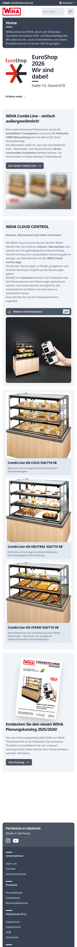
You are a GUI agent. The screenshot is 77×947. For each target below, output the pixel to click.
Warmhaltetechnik (17, 903)
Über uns (11, 863)
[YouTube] (16, 841)
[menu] (70, 12)
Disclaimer (12, 937)
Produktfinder (14, 892)
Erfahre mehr (16, 96)
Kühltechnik (13, 898)
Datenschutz (13, 927)
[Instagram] (8, 841)
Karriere (11, 869)
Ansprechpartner (16, 874)
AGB (8, 932)
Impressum (13, 922)
